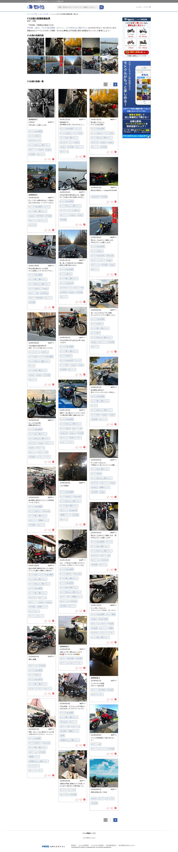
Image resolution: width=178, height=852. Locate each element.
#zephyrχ (72, 215)
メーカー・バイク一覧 (143, 7)
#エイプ (63, 790)
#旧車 (62, 735)
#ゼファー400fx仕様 (35, 298)
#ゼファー (32, 150)
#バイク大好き (65, 428)
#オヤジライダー (75, 663)
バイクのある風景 (48, 28)
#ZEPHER (40, 216)
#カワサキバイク (34, 140)
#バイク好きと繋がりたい (69, 138)
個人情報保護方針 (111, 845)
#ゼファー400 (78, 288)
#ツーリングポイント (36, 616)
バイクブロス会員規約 (97, 845)
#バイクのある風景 (35, 131)
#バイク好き (78, 133)
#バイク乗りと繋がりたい (37, 211)
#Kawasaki (110, 256)
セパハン (60, 28)
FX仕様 (30, 28)
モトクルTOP (44, 14)
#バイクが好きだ (34, 136)
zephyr (37, 28)
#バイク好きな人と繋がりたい (39, 145)
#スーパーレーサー (35, 770)
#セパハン (40, 154)
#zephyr (41, 150)
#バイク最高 (111, 614)
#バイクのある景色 (66, 583)
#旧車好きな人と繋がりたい (69, 740)
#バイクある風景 (34, 738)
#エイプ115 (64, 794)
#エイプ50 (71, 790)
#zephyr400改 (103, 619)
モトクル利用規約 (84, 845)
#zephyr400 (95, 197)
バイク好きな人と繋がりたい (76, 28)
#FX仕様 (32, 154)
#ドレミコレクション (99, 749)
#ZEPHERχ (44, 293)
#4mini (94, 798)
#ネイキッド (43, 220)
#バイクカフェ (34, 352)
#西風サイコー (104, 487)
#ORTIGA (45, 352)
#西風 (111, 628)
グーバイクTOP (32, 14)
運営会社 (73, 845)
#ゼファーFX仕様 (107, 623)
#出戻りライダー (75, 438)
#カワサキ (95, 142)
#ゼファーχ (64, 151)
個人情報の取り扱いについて (127, 845)
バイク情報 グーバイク (89, 837)
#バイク (78, 128)
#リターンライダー (98, 260)
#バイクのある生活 (98, 256)
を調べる (137, 52)
